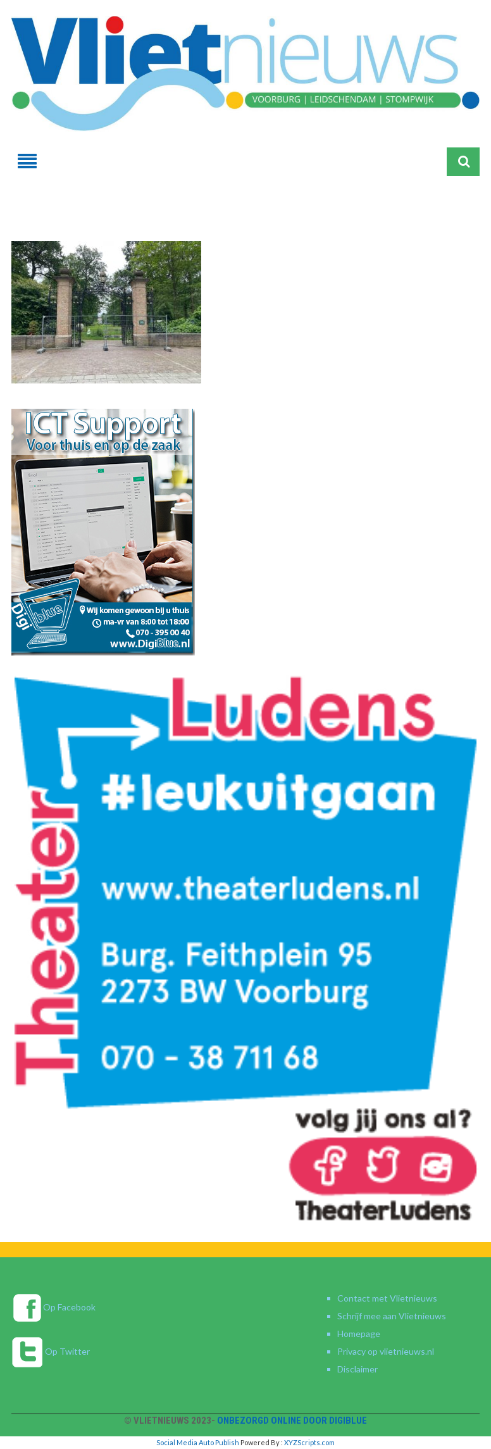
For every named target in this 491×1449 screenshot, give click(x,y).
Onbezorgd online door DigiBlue (292, 1420)
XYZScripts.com (309, 1442)
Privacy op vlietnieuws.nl (385, 1351)
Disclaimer (357, 1369)
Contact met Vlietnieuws (387, 1298)
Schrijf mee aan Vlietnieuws (391, 1315)
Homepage (358, 1333)
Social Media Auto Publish (197, 1442)
